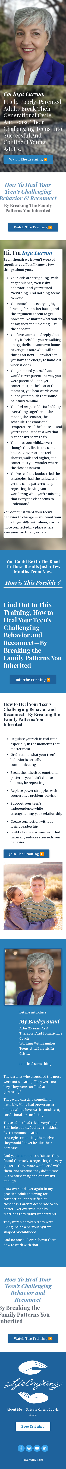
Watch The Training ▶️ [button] (28, 159)
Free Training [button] (33, 1426)
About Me (14, 1409)
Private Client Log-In (42, 1409)
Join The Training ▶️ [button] (33, 680)
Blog (33, 1414)
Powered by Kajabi (33, 1459)
